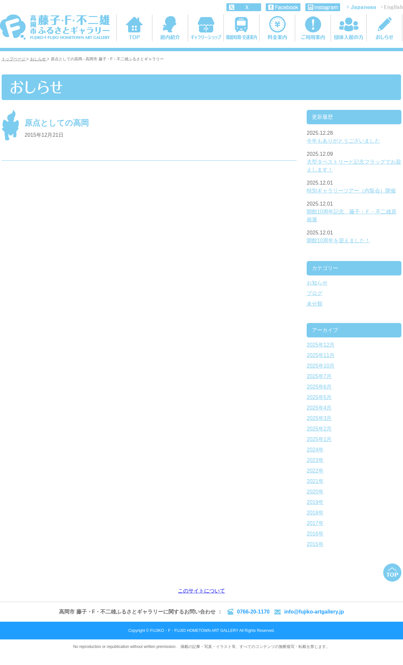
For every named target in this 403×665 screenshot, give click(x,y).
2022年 (315, 471)
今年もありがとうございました (343, 141)
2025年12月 (321, 345)
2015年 (315, 544)
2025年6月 (319, 387)
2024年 (315, 450)
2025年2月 (319, 429)
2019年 (315, 502)
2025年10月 (321, 366)
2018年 (315, 512)
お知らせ (317, 283)
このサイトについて (201, 591)
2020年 (315, 491)
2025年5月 (319, 397)
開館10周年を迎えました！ (338, 240)
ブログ (314, 293)
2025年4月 (319, 408)
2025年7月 (319, 376)
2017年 (315, 523)
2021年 (315, 481)
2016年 (315, 533)
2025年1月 (319, 439)
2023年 (315, 460)
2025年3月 (319, 418)
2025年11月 (321, 355)
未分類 (314, 304)
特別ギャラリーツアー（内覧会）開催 (351, 190)
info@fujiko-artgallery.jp (314, 612)
